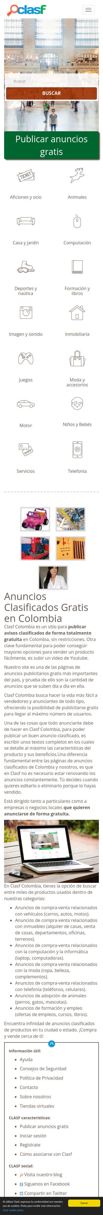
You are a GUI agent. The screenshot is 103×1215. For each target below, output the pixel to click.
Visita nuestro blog (41, 1175)
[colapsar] (88, 10)
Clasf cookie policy (13, 1210)
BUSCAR (51, 93)
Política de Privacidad (41, 1078)
